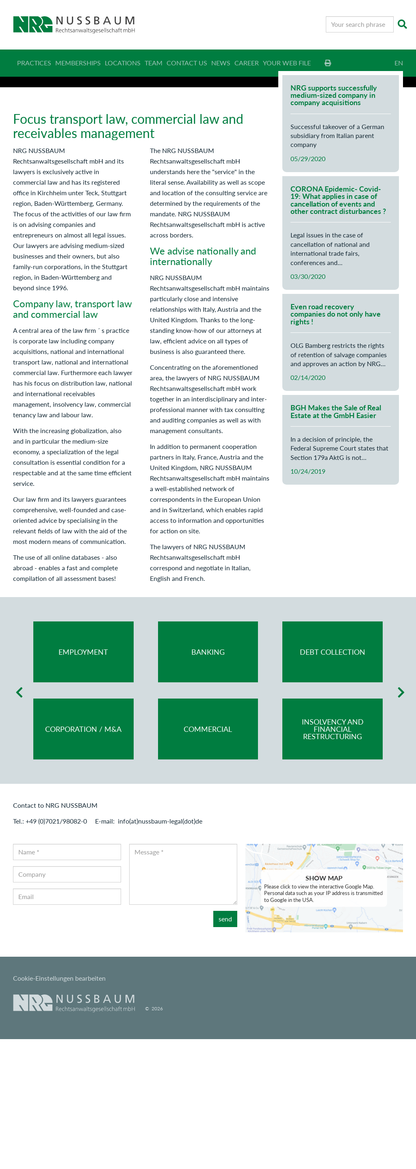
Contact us (187, 63)
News (220, 63)
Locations (123, 63)
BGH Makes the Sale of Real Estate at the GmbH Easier (335, 541)
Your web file (287, 63)
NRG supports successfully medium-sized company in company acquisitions (333, 225)
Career (246, 63)
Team (153, 63)
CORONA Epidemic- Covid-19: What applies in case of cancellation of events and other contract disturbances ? (338, 330)
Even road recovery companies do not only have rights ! (335, 444)
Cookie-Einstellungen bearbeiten (59, 1108)
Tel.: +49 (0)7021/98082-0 (50, 951)
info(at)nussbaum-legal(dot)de (160, 951)
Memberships (78, 63)
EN (398, 63)
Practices (34, 63)
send (225, 1049)
